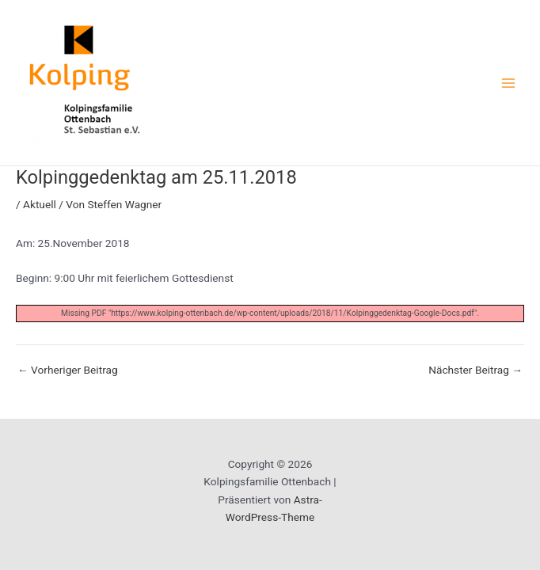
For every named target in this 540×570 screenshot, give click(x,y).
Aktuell (39, 204)
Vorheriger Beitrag (67, 370)
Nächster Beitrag (475, 370)
